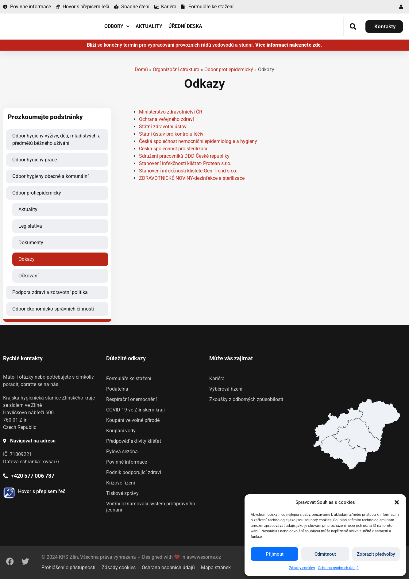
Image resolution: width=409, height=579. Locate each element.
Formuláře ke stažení (128, 378)
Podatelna (117, 389)
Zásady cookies (302, 568)
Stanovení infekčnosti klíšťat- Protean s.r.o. (185, 163)
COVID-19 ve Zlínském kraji (135, 410)
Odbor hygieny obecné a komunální (50, 176)
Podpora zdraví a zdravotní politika (50, 292)
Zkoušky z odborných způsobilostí (246, 399)
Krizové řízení (120, 483)
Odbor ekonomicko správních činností (53, 309)
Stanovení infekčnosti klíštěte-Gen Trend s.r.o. (188, 171)
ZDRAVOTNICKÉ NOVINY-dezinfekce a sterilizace (192, 178)
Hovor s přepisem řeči (42, 491)
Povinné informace (126, 462)
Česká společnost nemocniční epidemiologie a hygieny (198, 141)
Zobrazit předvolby (376, 554)
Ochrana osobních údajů (338, 568)
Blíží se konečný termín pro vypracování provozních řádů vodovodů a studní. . (204, 45)
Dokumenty (30, 242)
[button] (397, 502)
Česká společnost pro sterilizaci (173, 149)
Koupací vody (121, 431)
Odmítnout (325, 554)
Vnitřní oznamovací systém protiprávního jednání (150, 507)
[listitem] (344, 452)
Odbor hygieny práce (34, 160)
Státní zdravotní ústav (163, 126)
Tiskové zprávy (122, 493)
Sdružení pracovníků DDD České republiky (184, 156)
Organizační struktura (176, 69)
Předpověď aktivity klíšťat (133, 441)
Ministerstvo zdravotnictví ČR (170, 112)
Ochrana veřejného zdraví (166, 119)
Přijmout (275, 554)
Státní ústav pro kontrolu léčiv (171, 134)
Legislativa (30, 226)
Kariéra (217, 378)
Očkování (28, 276)
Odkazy (26, 259)
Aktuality (149, 26)
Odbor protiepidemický (228, 69)
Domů (141, 69)
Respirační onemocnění (131, 399)
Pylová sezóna (122, 451)
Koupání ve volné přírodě (133, 420)
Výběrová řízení (225, 389)
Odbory (116, 26)
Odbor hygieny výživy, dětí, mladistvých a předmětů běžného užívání (56, 139)
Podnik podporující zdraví (133, 472)
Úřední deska (185, 26)
